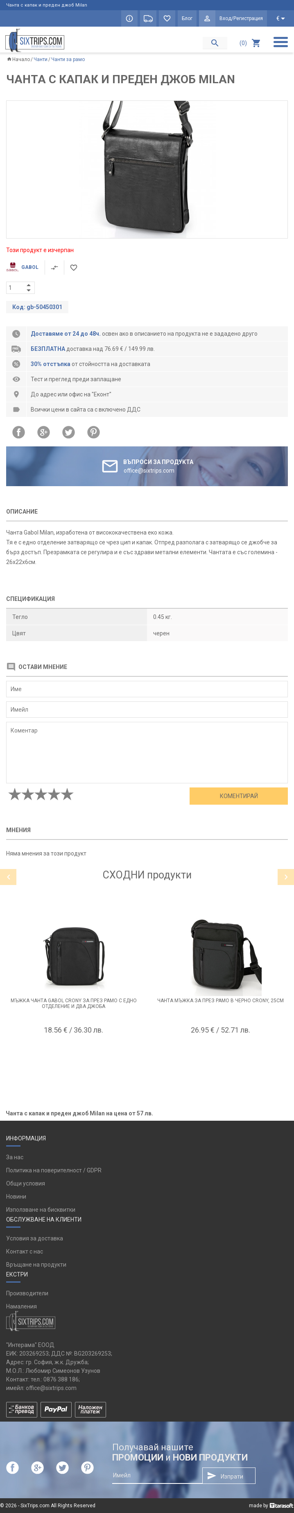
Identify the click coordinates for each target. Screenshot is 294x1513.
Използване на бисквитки (40, 1209)
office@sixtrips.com (51, 1388)
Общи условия (25, 1183)
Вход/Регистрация (241, 18)
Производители (27, 1293)
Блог (187, 18)
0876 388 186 (61, 1379)
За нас (14, 1157)
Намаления (21, 1306)
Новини (16, 1196)
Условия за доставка (34, 1238)
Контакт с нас (24, 1251)
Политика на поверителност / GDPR (54, 1170)
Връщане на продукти (36, 1264)
